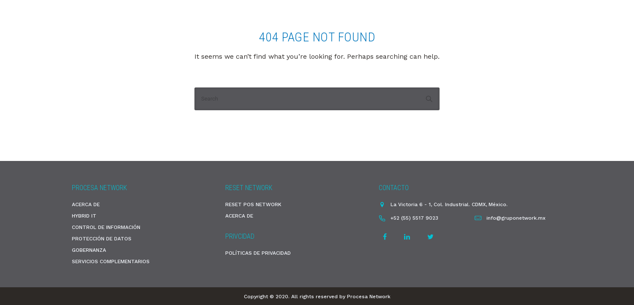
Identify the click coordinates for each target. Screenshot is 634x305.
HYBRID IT (84, 216)
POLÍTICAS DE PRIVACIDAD (258, 253)
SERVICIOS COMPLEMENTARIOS (111, 261)
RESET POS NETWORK (253, 204)
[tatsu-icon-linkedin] (408, 236)
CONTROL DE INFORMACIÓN (106, 227)
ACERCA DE (86, 204)
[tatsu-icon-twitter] (430, 236)
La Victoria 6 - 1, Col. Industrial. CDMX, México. (449, 204)
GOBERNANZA (89, 250)
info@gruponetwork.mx (516, 218)
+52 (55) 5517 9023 (414, 218)
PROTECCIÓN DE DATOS (101, 239)
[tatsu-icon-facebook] (386, 236)
